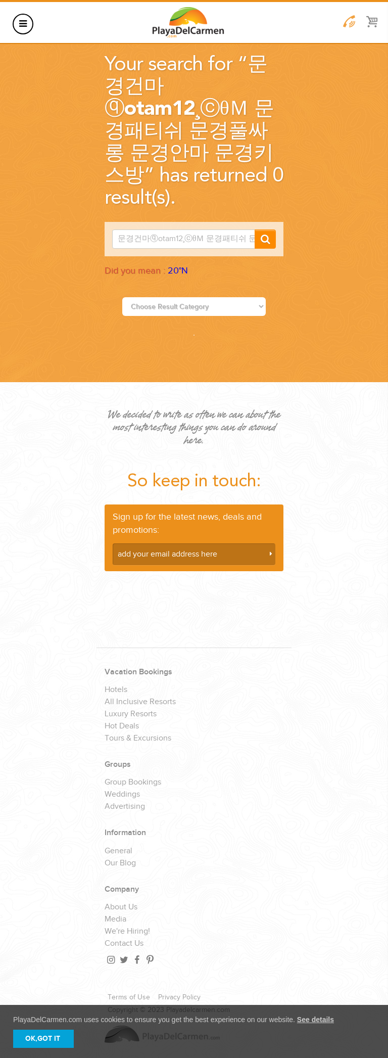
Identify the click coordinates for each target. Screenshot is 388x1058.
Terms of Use (129, 997)
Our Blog (120, 863)
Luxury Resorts (131, 714)
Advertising (125, 807)
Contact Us (124, 944)
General (118, 851)
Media (115, 919)
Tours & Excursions (138, 738)
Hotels (116, 690)
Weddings (122, 795)
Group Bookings (133, 782)
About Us (121, 907)
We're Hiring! (127, 932)
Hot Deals (122, 726)
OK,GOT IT (42, 1038)
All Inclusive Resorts (140, 702)
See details (315, 1020)
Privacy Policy (179, 997)
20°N (178, 270)
